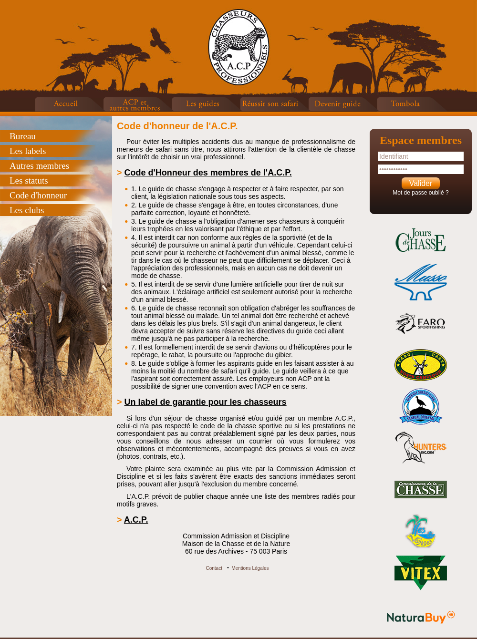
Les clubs (27, 210)
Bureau (23, 136)
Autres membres (39, 166)
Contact (214, 568)
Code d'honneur (38, 195)
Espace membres (421, 140)
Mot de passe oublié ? (420, 192)
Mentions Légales (250, 568)
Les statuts (29, 180)
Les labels (28, 151)
